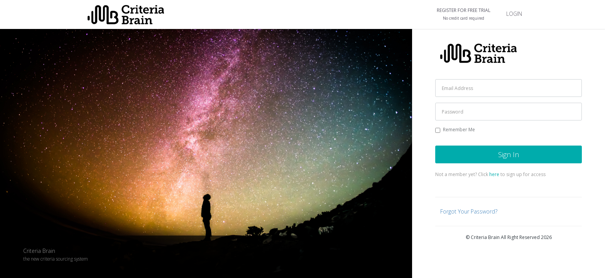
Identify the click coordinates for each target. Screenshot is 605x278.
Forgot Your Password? (468, 211)
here (494, 174)
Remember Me (455, 129)
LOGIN (514, 13)
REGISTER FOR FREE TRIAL (463, 14)
